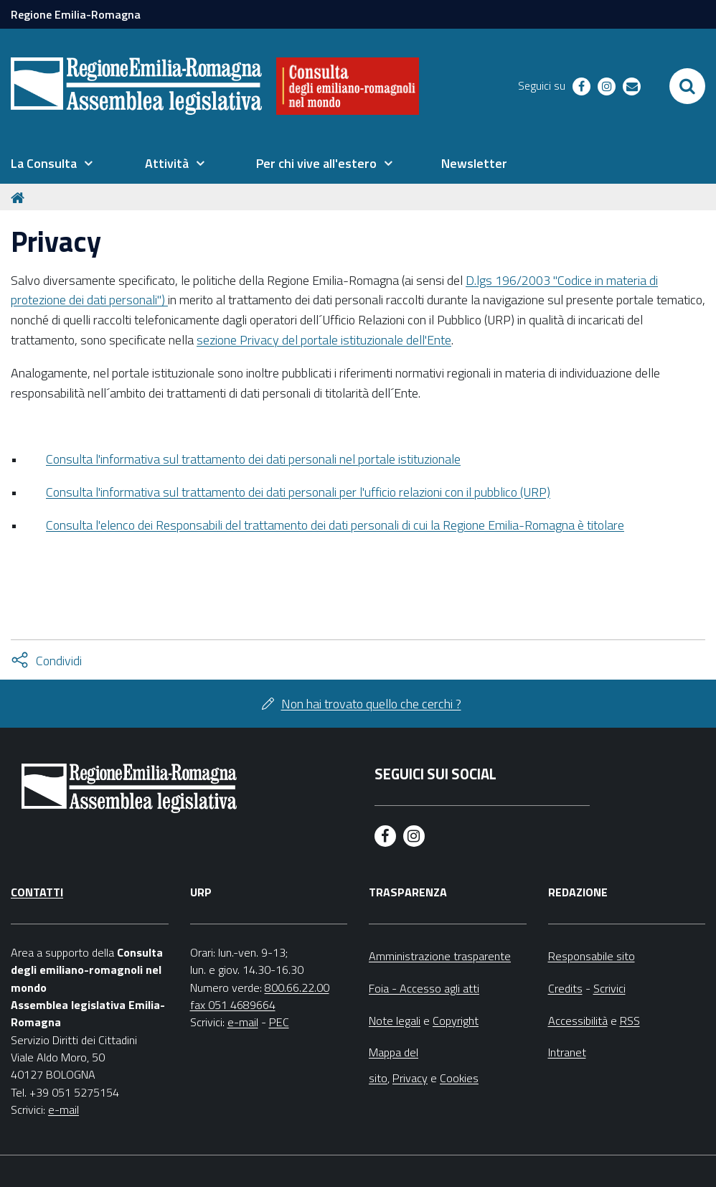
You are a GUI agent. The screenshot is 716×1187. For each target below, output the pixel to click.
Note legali (394, 1020)
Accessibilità (578, 1020)
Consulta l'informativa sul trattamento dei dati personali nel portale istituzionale (253, 459)
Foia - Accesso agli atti (424, 988)
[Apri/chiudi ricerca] (687, 86)
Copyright (456, 1020)
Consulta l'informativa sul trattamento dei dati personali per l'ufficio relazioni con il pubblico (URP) (298, 492)
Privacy (410, 1078)
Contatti (37, 892)
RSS (630, 1020)
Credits (565, 988)
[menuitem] (52, 164)
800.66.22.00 (297, 987)
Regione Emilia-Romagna (76, 14)
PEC (279, 1022)
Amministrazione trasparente (440, 956)
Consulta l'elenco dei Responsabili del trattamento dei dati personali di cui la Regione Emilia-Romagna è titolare (335, 525)
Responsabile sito (591, 956)
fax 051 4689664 (232, 1004)
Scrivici (609, 988)
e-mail (63, 1109)
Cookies (459, 1078)
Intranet (567, 1052)
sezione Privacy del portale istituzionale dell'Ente (324, 339)
